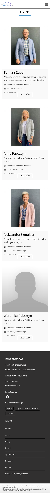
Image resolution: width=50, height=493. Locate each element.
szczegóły (25, 94)
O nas (7, 435)
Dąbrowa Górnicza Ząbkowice (27, 409)
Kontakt (8, 467)
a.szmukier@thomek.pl (15, 250)
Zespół (8, 448)
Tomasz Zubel (14, 72)
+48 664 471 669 (11, 381)
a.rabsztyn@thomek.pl (14, 169)
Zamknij (25, 488)
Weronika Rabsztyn (18, 315)
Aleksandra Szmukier (19, 234)
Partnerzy (9, 461)
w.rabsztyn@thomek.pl (15, 331)
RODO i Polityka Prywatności (16, 474)
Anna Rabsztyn (15, 153)
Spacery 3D (10, 454)
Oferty (8, 428)
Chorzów (10, 413)
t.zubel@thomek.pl (13, 88)
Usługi (7, 441)
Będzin (9, 409)
